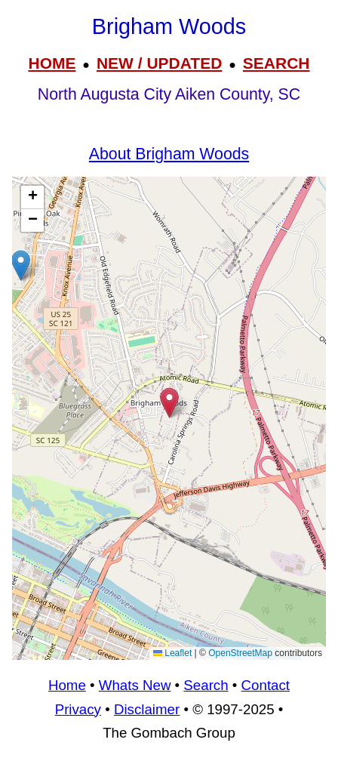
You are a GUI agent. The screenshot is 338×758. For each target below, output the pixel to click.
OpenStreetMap (240, 653)
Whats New (135, 685)
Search (205, 685)
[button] (20, 265)
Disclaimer (147, 709)
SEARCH (276, 63)
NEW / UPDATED (159, 63)
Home (67, 685)
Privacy (78, 709)
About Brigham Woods (169, 154)
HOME (51, 63)
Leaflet (172, 653)
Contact (265, 685)
